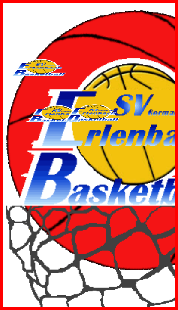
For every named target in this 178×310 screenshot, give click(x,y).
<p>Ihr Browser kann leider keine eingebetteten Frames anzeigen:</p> (89, 155)
